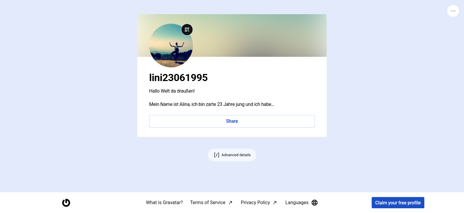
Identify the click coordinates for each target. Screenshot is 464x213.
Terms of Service (207, 202)
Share (232, 121)
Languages (301, 202)
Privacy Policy (255, 202)
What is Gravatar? (164, 202)
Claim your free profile (398, 203)
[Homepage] (66, 203)
